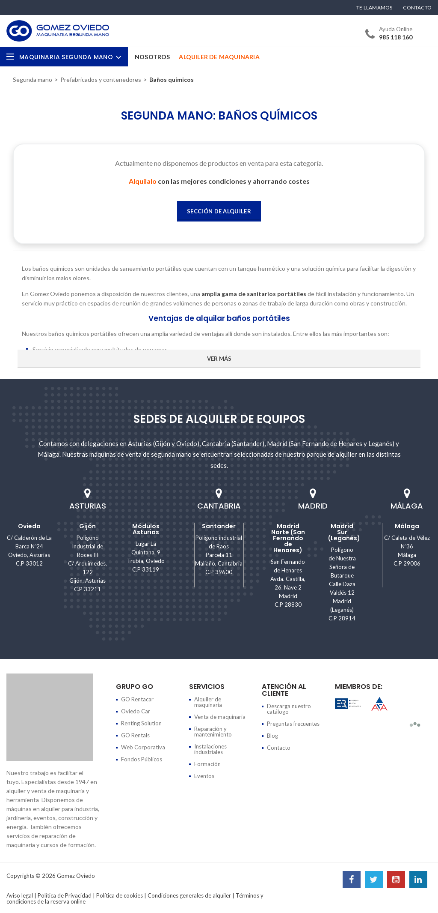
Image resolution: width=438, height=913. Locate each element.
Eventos (204, 775)
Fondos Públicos (141, 759)
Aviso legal (19, 895)
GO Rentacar (137, 699)
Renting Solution (141, 723)
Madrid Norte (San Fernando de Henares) (288, 538)
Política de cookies (119, 895)
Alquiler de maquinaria (208, 702)
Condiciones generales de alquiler (189, 895)
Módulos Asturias (146, 529)
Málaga (407, 526)
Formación (207, 763)
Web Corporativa (143, 747)
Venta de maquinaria (220, 716)
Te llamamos (374, 7)
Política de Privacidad (65, 895)
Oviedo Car (135, 711)
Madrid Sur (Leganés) (344, 532)
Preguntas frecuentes (293, 723)
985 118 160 (395, 37)
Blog (272, 735)
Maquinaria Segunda (70, 57)
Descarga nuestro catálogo (289, 709)
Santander (219, 526)
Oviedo (29, 526)
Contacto (417, 7)
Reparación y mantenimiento (213, 731)
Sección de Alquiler (219, 211)
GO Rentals (135, 735)
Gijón (87, 526)
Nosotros (152, 56)
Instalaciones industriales (210, 749)
